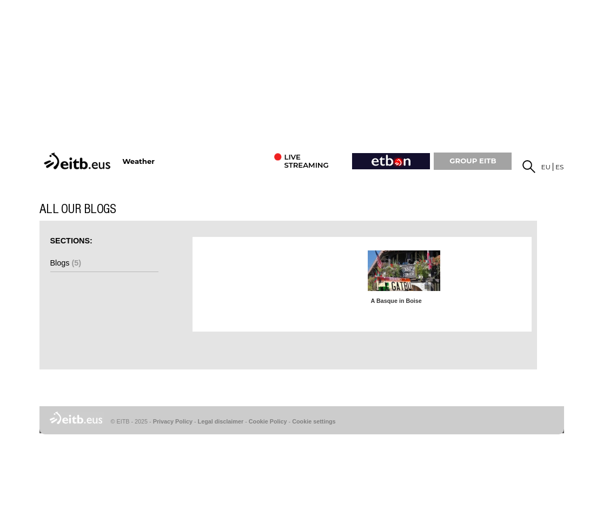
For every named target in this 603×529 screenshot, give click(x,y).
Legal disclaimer (221, 421)
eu (546, 167)
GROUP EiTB (472, 160)
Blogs (66, 263)
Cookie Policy (268, 421)
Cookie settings (313, 421)
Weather (138, 161)
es (559, 167)
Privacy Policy (173, 421)
